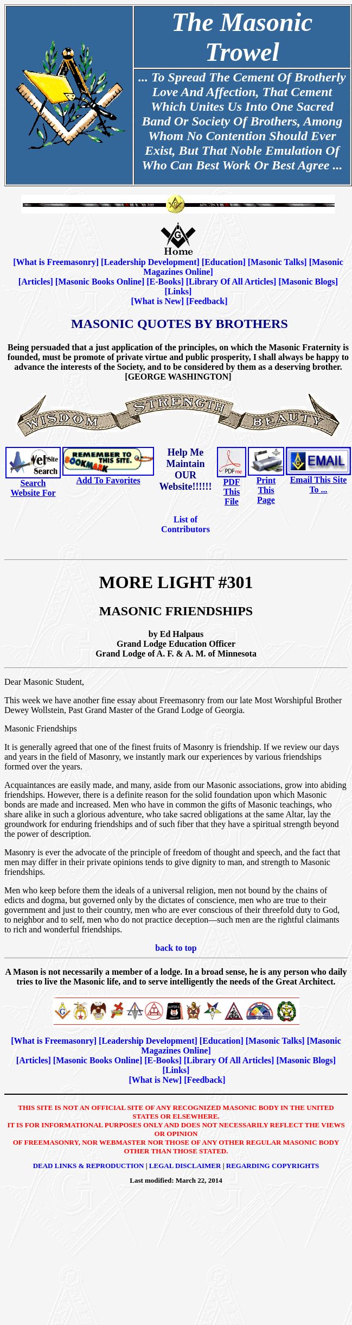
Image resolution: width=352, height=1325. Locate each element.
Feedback (207, 301)
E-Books (165, 281)
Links (178, 291)
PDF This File (231, 491)
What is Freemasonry (56, 262)
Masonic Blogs (308, 281)
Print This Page (266, 490)
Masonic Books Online (100, 281)
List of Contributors (185, 524)
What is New (157, 301)
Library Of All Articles (231, 281)
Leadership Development (150, 262)
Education (223, 262)
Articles (35, 281)
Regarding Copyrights (272, 1166)
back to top (175, 947)
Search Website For (32, 487)
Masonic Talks (277, 262)
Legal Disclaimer (185, 1166)
